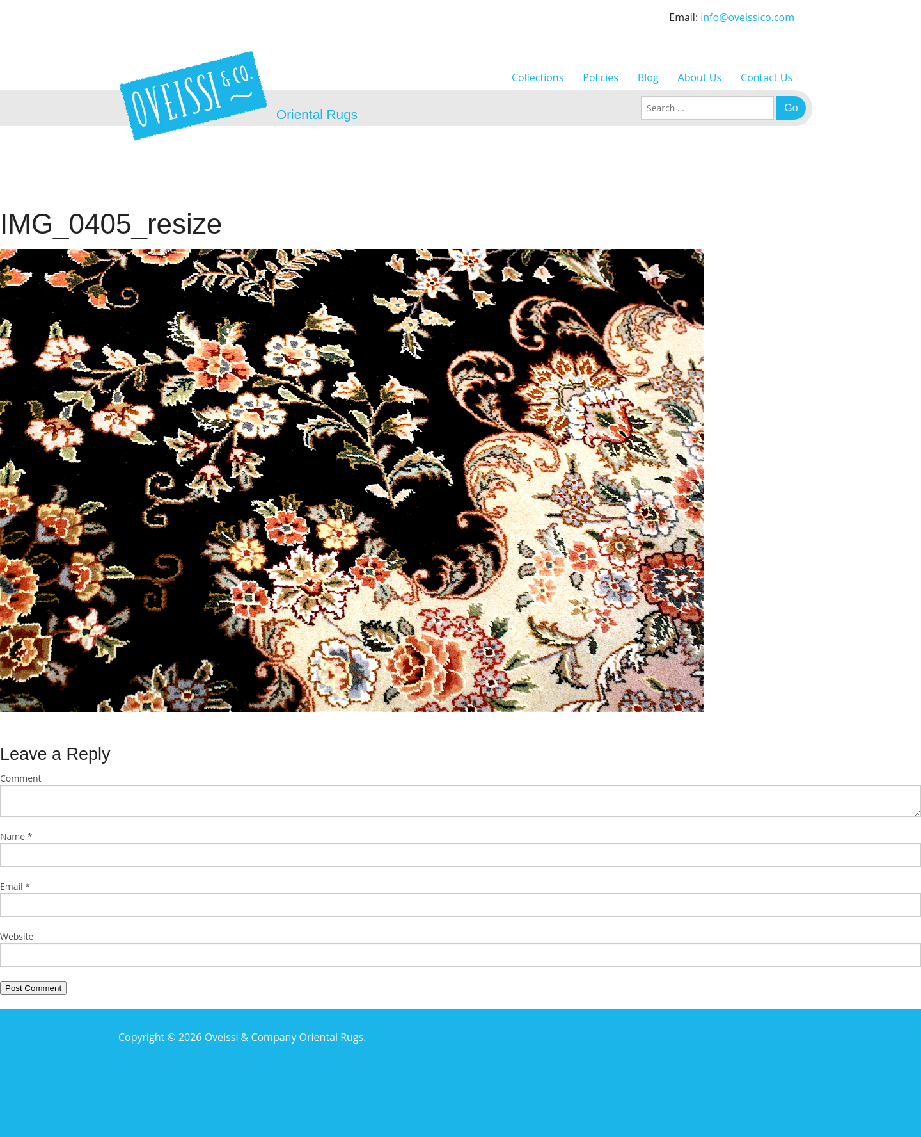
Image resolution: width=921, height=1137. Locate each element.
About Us (700, 77)
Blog (648, 77)
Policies (600, 77)
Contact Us (766, 77)
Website (16, 936)
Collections (537, 77)
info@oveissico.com (747, 17)
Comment (21, 778)
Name (16, 836)
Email (15, 886)
